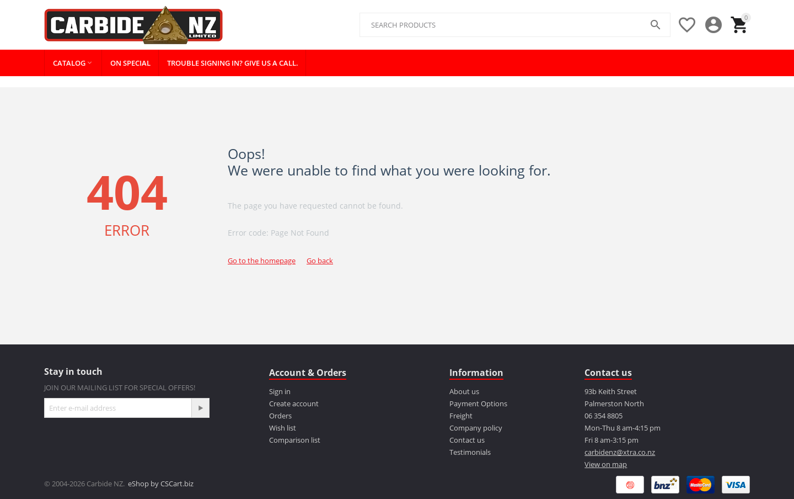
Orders (280, 416)
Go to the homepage (262, 261)
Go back (320, 261)
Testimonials (470, 452)
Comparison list (294, 440)
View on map (605, 464)
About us (464, 391)
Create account (294, 403)
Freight (461, 416)
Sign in (280, 391)
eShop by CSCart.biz (161, 484)
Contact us (467, 440)
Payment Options (478, 403)
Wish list (282, 428)
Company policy (475, 428)
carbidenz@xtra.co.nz (619, 452)
